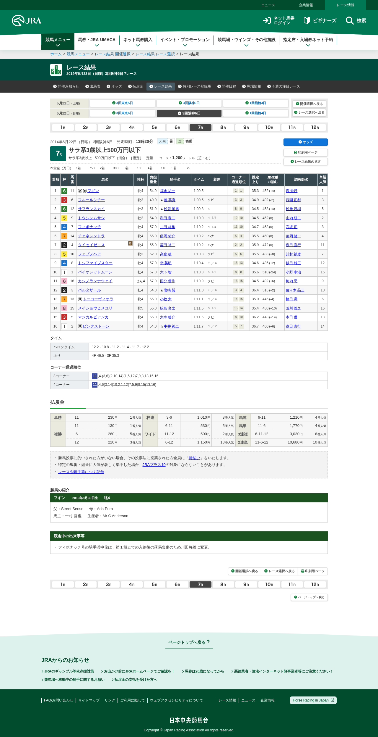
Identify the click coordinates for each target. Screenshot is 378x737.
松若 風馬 (171, 209)
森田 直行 (293, 245)
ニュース (268, 5)
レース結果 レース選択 (155, 54)
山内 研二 (293, 218)
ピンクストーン (96, 326)
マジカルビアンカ (93, 317)
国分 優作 (167, 281)
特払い (194, 458)
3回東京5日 (122, 103)
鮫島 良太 (167, 308)
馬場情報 (251, 86)
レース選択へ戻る (309, 112)
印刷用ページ (305, 152)
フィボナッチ (89, 227)
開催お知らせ (66, 86)
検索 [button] (356, 21)
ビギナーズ (320, 20)
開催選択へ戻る (309, 104)
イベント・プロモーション (185, 42)
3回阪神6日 (189, 113)
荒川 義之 (293, 308)
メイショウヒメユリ (95, 308)
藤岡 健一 (293, 236)
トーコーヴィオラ (98, 299)
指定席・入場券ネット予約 (308, 42)
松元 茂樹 (293, 209)
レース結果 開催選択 (113, 54)
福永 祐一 (167, 191)
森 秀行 (291, 191)
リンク (110, 700)
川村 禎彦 (293, 254)
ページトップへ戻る (309, 597)
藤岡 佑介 (167, 236)
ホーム (56, 54)
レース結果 (160, 86)
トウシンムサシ (91, 218)
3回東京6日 (122, 113)
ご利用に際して (132, 700)
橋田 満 (291, 299)
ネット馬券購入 (137, 42)
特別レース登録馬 (194, 86)
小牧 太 (166, 299)
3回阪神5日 (189, 103)
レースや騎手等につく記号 (81, 472)
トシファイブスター (95, 263)
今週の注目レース (283, 86)
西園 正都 (293, 200)
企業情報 (306, 5)
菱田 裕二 (167, 245)
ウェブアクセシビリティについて (176, 700)
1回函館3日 (255, 103)
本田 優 (291, 317)
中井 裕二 (171, 326)
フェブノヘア (89, 254)
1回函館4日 (255, 113)
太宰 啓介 (167, 317)
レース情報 (345, 5)
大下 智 (166, 272)
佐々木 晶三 (295, 290)
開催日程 (226, 86)
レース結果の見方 (306, 161)
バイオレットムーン (95, 272)
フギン (93, 190)
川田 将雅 (167, 227)
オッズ (114, 86)
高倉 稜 (166, 254)
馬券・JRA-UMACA (96, 42)
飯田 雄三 (293, 263)
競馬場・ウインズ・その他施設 (247, 42)
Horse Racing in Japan (313, 700)
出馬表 (93, 86)
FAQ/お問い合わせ (58, 700)
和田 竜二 (167, 218)
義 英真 (169, 200)
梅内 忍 (291, 281)
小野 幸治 (293, 272)
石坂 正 (291, 227)
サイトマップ (89, 700)
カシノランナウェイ (95, 281)
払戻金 (136, 86)
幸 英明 (166, 263)
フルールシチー (91, 200)
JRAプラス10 (154, 464)
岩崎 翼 (169, 290)
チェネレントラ (91, 236)
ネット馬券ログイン (278, 20)
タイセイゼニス (91, 245)
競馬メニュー (57, 42)
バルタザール (89, 290)
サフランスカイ (91, 209)
